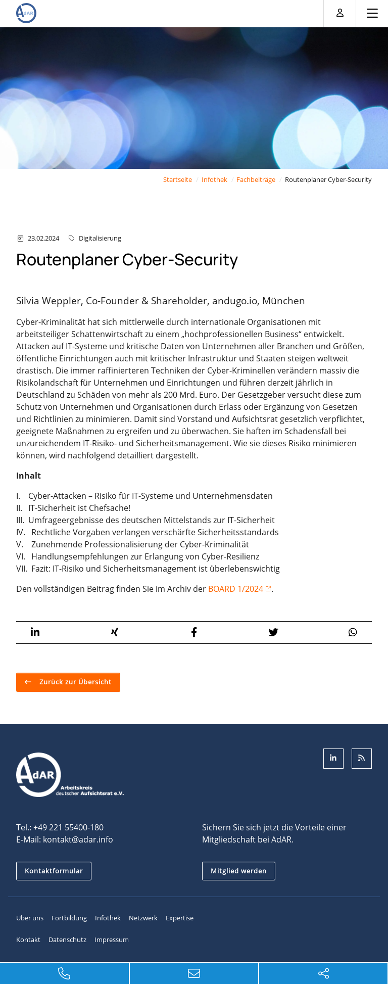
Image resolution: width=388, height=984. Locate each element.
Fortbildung (69, 917)
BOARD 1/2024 (235, 588)
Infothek (214, 179)
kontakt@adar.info (78, 839)
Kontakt (28, 939)
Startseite (177, 179)
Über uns (29, 917)
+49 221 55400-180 (68, 827)
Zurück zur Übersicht (74, 681)
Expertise (179, 917)
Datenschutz (67, 939)
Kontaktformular (54, 870)
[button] (35, 632)
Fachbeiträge (255, 179)
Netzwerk (143, 917)
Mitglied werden (239, 870)
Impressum (111, 939)
